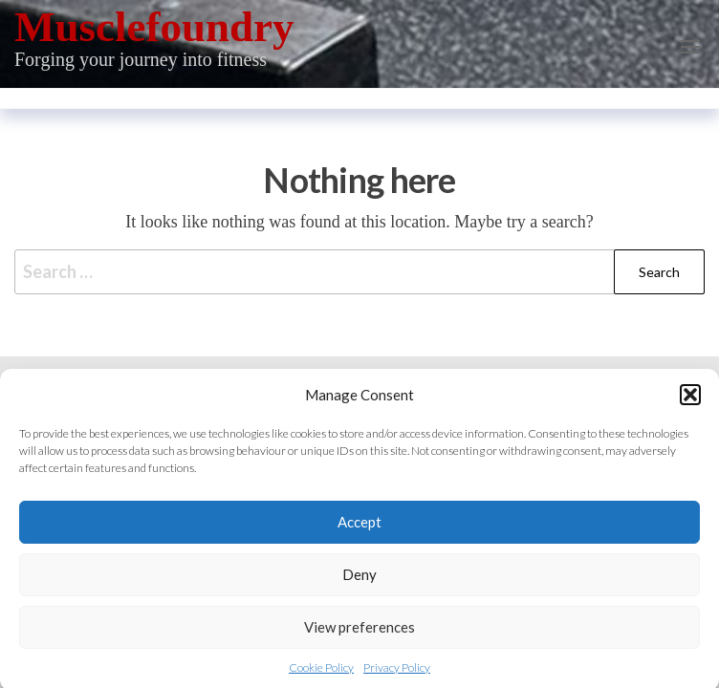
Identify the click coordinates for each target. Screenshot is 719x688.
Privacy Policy (396, 673)
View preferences (359, 632)
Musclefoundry (154, 27)
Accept (359, 527)
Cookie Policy (321, 673)
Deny (359, 580)
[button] (690, 400)
